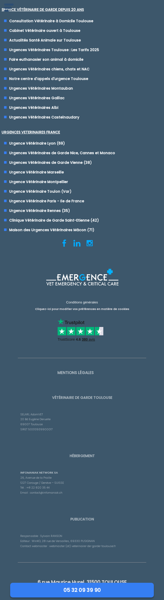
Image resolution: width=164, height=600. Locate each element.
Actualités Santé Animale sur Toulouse (45, 40)
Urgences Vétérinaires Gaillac (36, 98)
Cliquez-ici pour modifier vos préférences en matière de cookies (82, 309)
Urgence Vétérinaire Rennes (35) (39, 210)
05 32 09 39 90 (82, 590)
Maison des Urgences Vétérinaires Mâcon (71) (51, 230)
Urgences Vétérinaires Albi (33, 107)
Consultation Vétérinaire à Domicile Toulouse (51, 21)
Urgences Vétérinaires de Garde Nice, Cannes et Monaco (62, 153)
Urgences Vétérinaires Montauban (41, 88)
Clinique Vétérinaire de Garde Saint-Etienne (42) (54, 220)
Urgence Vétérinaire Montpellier (38, 181)
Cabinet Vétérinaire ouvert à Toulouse (44, 30)
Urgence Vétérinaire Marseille (36, 172)
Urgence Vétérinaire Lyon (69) (37, 143)
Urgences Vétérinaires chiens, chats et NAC (49, 69)
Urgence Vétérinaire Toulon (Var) (40, 191)
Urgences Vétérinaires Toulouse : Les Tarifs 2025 (54, 49)
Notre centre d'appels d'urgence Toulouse (48, 78)
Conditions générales (82, 302)
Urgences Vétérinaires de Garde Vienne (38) (50, 162)
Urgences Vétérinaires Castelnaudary (44, 117)
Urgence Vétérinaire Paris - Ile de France (46, 201)
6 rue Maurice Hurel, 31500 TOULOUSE (82, 582)
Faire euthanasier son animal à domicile (46, 59)
